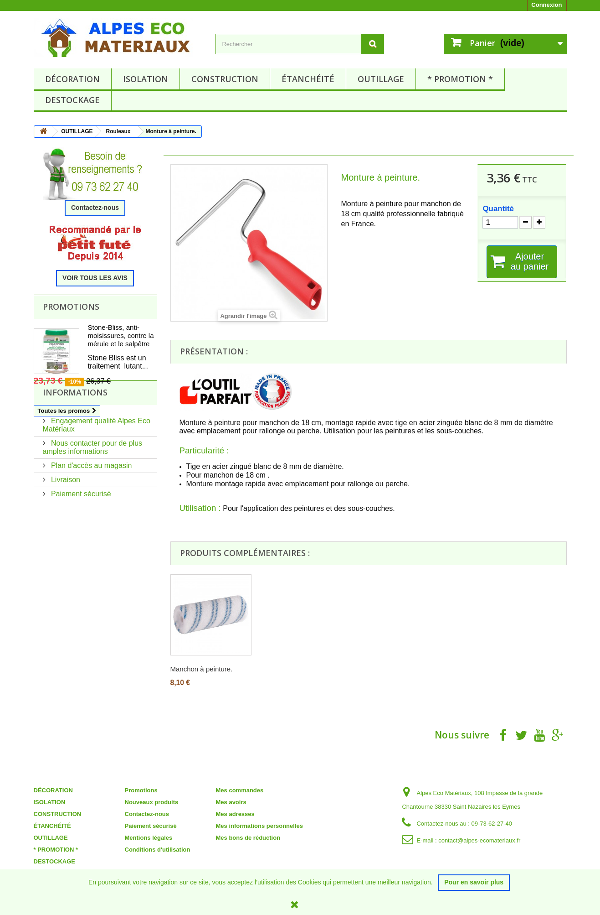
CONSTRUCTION (224, 78)
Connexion (546, 4)
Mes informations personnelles (259, 825)
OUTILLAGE (381, 78)
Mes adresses (235, 814)
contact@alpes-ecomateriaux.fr (479, 840)
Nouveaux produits (152, 802)
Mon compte (241, 777)
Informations (75, 430)
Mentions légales (149, 837)
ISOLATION (145, 78)
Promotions (71, 306)
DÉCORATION (72, 78)
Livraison (64, 514)
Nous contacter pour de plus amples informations (93, 482)
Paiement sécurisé (80, 528)
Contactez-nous (95, 207)
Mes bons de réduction (248, 837)
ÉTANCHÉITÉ (308, 78)
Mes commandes (240, 790)
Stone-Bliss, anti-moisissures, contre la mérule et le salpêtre (121, 335)
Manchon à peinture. (201, 669)
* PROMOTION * (460, 78)
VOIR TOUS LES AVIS (95, 277)
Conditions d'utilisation (157, 849)
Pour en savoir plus (473, 882)
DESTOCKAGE (72, 99)
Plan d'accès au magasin (90, 500)
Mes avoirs (231, 802)
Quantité (498, 209)
